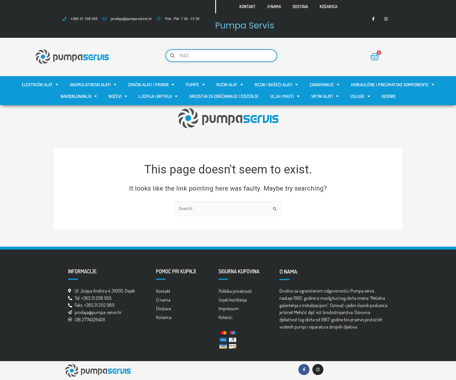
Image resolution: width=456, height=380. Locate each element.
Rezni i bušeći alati (276, 85)
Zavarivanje (324, 85)
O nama (274, 6)
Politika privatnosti (235, 291)
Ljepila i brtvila (158, 96)
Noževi (117, 96)
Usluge (360, 96)
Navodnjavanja (78, 96)
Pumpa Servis (246, 25)
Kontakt (247, 6)
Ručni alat (229, 85)
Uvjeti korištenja (233, 300)
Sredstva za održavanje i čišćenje (224, 96)
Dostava (300, 6)
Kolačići (225, 317)
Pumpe (195, 85)
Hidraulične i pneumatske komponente (392, 85)
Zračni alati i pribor (151, 85)
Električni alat (40, 85)
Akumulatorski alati (93, 85)
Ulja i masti (285, 96)
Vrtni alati (325, 96)
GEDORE (389, 96)
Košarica (328, 6)
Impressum (229, 308)
